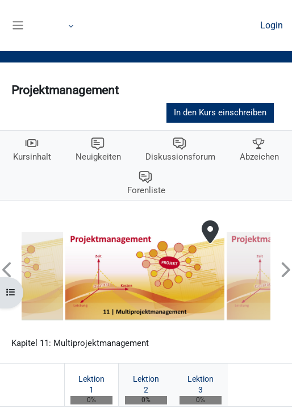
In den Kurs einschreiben (220, 112)
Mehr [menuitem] (58, 25)
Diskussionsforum (180, 157)
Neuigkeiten (98, 157)
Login (271, 25)
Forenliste (146, 190)
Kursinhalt (32, 157)
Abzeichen (259, 157)
